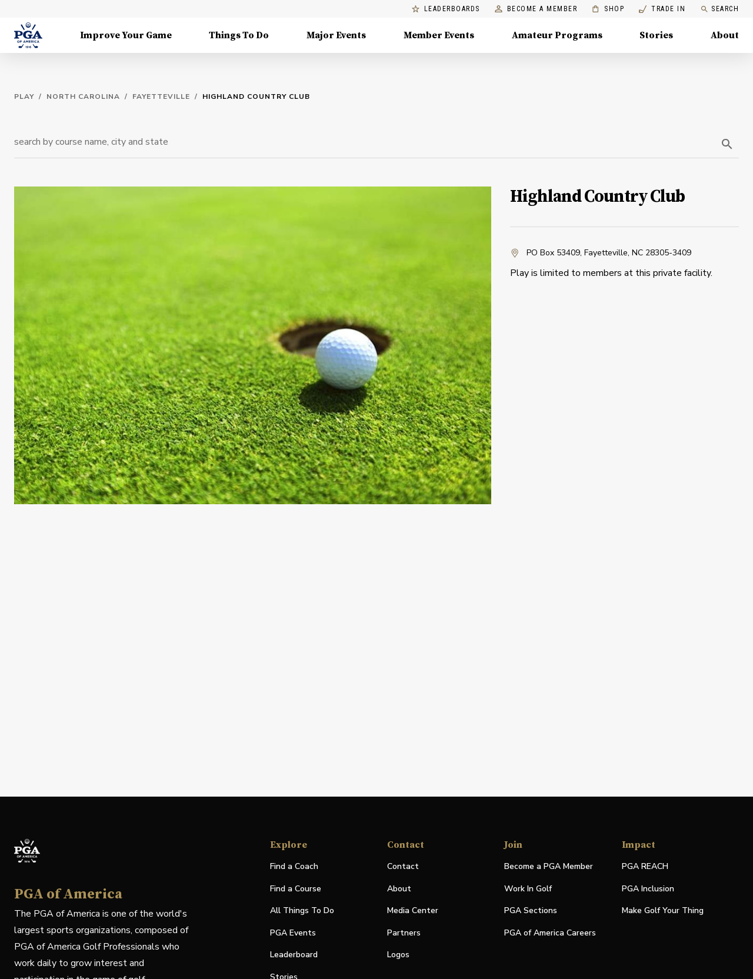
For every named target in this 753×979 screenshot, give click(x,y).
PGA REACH (645, 867)
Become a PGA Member (548, 866)
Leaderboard (294, 954)
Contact (403, 866)
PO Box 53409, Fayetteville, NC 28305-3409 (600, 253)
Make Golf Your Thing (663, 911)
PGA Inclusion (648, 888)
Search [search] (719, 9)
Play (24, 96)
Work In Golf (528, 888)
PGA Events (293, 932)
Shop (608, 9)
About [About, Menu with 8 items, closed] (725, 35)
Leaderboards (446, 9)
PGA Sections (530, 910)
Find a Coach (294, 866)
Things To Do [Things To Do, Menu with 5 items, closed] (239, 35)
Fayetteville (161, 96)
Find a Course (295, 888)
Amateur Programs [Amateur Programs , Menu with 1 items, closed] (557, 35)
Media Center (412, 911)
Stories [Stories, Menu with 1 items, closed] (656, 35)
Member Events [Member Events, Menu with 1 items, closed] (439, 35)
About (399, 888)
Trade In (662, 9)
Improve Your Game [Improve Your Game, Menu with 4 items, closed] (126, 35)
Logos (398, 954)
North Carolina (83, 96)
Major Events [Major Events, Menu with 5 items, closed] (336, 35)
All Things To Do (302, 910)
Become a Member (536, 9)
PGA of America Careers (550, 933)
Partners (404, 932)
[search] (727, 144)
